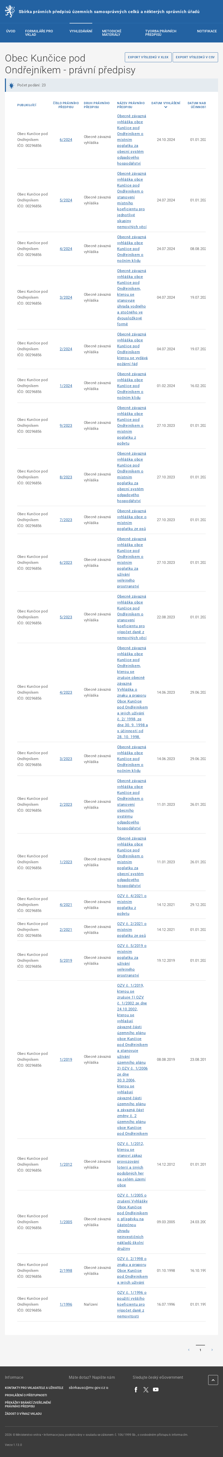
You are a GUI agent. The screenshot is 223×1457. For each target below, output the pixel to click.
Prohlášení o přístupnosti (26, 1395)
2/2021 (66, 929)
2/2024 (66, 349)
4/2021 (66, 905)
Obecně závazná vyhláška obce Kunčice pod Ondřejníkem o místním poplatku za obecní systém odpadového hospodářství (131, 140)
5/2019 (66, 960)
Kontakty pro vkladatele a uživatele (34, 1388)
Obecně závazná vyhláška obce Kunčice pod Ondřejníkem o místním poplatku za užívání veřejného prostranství (131, 563)
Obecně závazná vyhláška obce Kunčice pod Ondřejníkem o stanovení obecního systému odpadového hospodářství (131, 804)
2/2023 (66, 804)
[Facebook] (136, 1389)
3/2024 (66, 297)
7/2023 (66, 520)
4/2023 (66, 692)
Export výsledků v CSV (195, 57)
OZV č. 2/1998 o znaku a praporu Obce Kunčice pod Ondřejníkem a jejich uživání (132, 1271)
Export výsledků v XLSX (148, 57)
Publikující (26, 105)
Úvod (10, 31)
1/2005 (66, 1222)
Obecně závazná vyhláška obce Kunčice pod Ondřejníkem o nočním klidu (131, 249)
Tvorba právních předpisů (160, 33)
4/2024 (66, 249)
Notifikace (207, 31)
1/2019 (66, 1059)
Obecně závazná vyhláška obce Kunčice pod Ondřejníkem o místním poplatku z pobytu (131, 426)
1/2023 (66, 862)
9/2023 (66, 425)
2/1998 (66, 1270)
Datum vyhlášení (165, 103)
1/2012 (66, 1164)
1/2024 (66, 386)
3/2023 (66, 759)
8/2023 (66, 477)
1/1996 (66, 1304)
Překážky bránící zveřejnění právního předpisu (28, 1404)
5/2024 (66, 200)
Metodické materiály (111, 33)
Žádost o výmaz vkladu (23, 1414)
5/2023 (66, 617)
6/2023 (66, 562)
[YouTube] (155, 1389)
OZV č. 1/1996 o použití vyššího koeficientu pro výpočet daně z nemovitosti (132, 1304)
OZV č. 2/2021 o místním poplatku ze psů (132, 930)
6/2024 (66, 140)
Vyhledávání (81, 31)
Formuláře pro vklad (39, 33)
